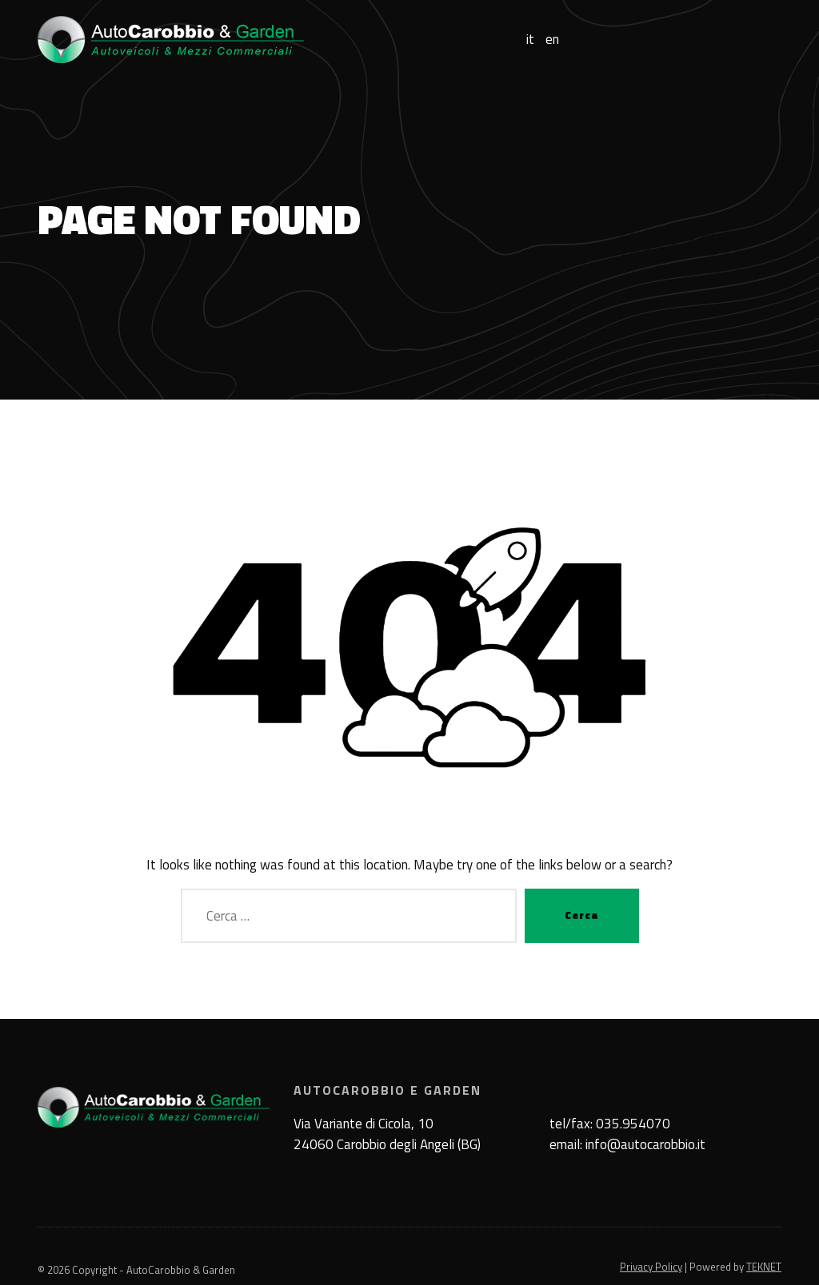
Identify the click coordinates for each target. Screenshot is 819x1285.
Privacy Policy (651, 1267)
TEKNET (763, 1267)
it (530, 40)
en (552, 40)
